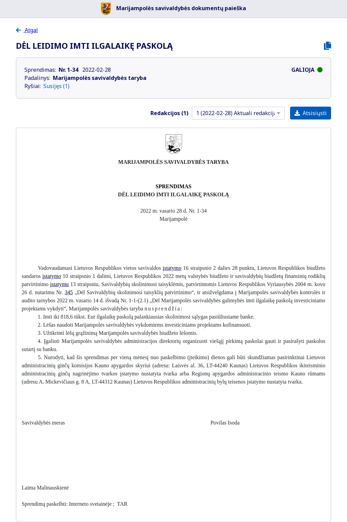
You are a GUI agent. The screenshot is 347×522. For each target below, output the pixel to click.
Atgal (30, 30)
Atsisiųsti (310, 113)
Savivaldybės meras (43, 423)
